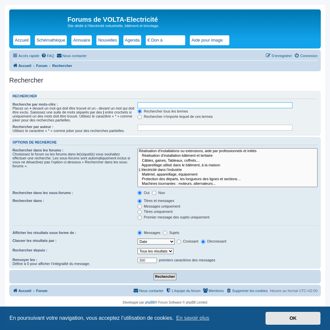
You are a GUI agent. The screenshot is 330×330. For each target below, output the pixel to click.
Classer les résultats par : (35, 241)
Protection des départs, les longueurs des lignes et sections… (227, 179)
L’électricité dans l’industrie (227, 170)
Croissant (187, 241)
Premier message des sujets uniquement (173, 217)
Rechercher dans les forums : (38, 150)
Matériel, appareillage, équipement (227, 174)
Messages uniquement (159, 206)
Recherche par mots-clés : (35, 104)
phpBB (150, 302)
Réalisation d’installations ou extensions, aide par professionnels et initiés (227, 151)
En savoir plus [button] (192, 318)
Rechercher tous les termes (163, 111)
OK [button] (293, 318)
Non (158, 193)
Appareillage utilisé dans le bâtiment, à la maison (227, 165)
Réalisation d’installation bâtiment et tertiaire (227, 155)
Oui (143, 193)
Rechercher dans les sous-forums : (43, 193)
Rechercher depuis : (30, 250)
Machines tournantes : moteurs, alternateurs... (227, 184)
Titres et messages (156, 201)
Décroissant (213, 241)
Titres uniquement (155, 212)
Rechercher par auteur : (33, 127)
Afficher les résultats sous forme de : (44, 233)
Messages (149, 233)
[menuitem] (47, 56)
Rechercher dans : (28, 201)
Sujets (171, 233)
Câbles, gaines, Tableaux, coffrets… (227, 160)
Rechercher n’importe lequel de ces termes (175, 116)
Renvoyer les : (25, 260)
